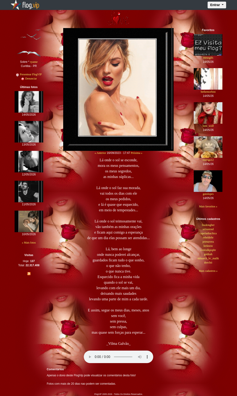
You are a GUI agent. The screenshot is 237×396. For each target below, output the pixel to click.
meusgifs (208, 57)
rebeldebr (208, 237)
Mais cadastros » (208, 270)
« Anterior (100, 153)
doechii (208, 262)
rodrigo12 (208, 160)
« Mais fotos (29, 242)
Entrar (215, 5)
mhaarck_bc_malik (208, 258)
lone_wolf (208, 125)
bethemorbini (208, 91)
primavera (208, 241)
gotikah (208, 254)
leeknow (208, 245)
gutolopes (208, 194)
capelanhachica (208, 233)
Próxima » (136, 153)
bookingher (208, 225)
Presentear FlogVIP (29, 74)
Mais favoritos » (208, 206)
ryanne (34, 61)
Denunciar (29, 78)
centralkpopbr (208, 250)
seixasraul (208, 229)
